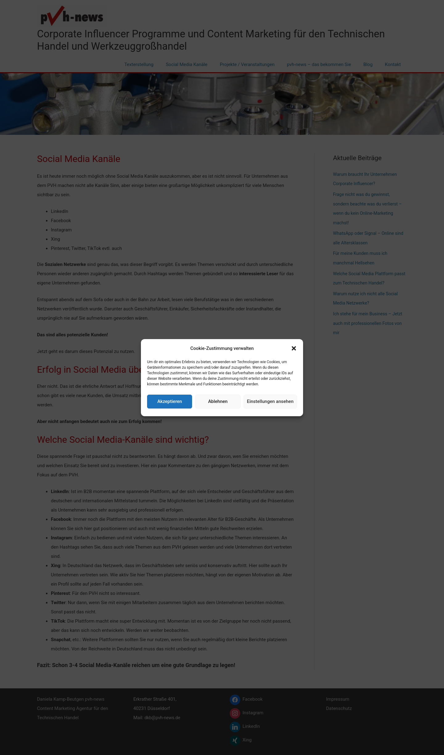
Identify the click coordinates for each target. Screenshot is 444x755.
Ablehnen (218, 401)
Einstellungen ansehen (270, 401)
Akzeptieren (169, 401)
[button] (294, 348)
